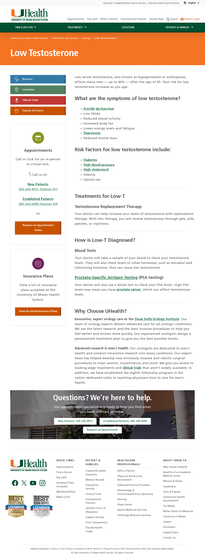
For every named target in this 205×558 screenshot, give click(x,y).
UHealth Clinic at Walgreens (96, 510)
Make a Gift (63, 497)
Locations (128, 27)
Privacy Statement (75, 549)
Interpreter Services (92, 487)
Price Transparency (96, 522)
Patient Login (190, 19)
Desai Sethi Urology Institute (157, 319)
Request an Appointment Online (38, 228)
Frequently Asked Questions (96, 473)
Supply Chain (170, 532)
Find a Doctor (64, 472)
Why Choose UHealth (175, 467)
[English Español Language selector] (191, 3)
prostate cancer (129, 289)
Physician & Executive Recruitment (129, 478)
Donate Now (156, 19)
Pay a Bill (92, 19)
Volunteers (169, 527)
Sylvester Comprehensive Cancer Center (124, 3)
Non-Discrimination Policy (133, 549)
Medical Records (95, 480)
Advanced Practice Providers (133, 485)
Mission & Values (172, 481)
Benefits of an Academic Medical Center (177, 474)
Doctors (23, 79)
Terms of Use (58, 549)
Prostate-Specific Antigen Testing (106, 278)
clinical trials (132, 368)
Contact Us (169, 538)
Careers (167, 522)
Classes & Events (28, 110)
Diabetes (90, 160)
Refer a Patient (109, 19)
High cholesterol (96, 170)
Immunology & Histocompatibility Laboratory (135, 492)
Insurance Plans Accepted (65, 485)
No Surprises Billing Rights (161, 549)
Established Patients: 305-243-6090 (125, 421)
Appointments (75, 19)
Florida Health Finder (94, 530)
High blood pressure (99, 165)
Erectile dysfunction (99, 109)
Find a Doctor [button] (24, 27)
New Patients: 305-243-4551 (75, 421)
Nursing (121, 499)
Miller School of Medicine (178, 511)
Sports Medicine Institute (132, 510)
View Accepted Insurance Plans (38, 311)
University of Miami (174, 517)
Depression (92, 133)
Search (172, 19)
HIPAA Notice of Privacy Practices (103, 549)
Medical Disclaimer (40, 549)
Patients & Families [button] (178, 27)
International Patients (133, 19)
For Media (169, 506)
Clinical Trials (26, 100)
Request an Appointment (102, 430)
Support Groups (95, 517)
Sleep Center (124, 505)
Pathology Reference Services (134, 515)
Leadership (169, 487)
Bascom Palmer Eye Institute (164, 3)
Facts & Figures (171, 492)
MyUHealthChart (66, 492)
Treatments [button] (75, 27)
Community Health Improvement (174, 499)
